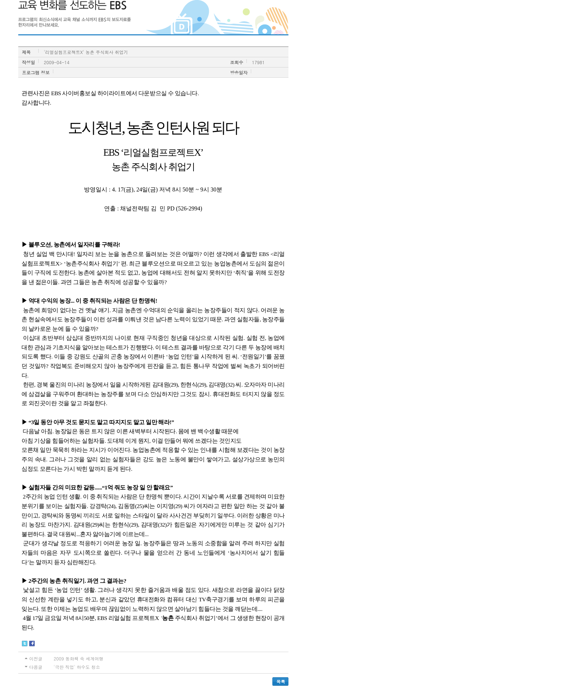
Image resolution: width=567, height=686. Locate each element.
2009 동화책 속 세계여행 (78, 658)
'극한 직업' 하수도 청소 (77, 667)
